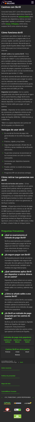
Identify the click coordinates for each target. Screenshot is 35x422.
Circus (8, 24)
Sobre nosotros (6, 368)
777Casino (15, 24)
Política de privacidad (8, 376)
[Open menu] (32, 2)
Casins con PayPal (27, 341)
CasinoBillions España (7, 361)
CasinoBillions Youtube (8, 391)
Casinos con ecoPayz (8, 341)
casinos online (24, 16)
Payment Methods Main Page (9, 362)
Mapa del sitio (5, 384)
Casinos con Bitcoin (17, 341)
